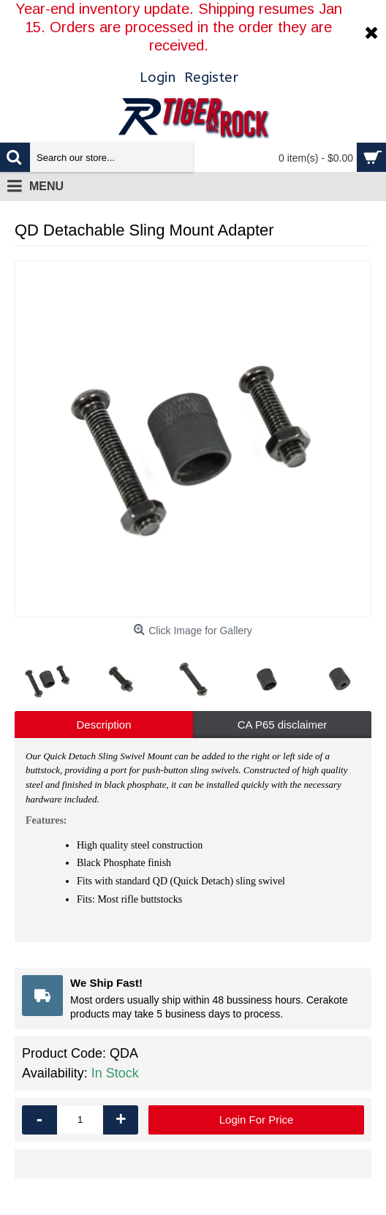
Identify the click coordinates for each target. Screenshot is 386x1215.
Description (103, 724)
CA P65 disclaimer (283, 724)
